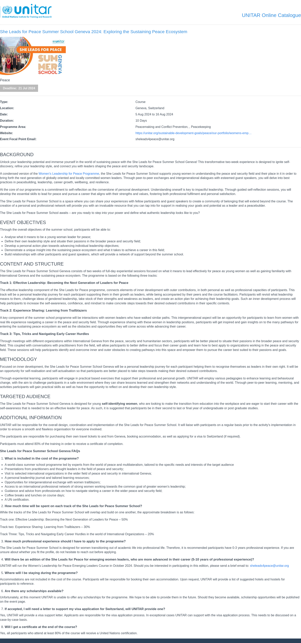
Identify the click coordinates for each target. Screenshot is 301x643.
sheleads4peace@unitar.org (269, 565)
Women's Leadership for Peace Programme (68, 173)
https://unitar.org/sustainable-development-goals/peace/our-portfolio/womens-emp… (193, 133)
